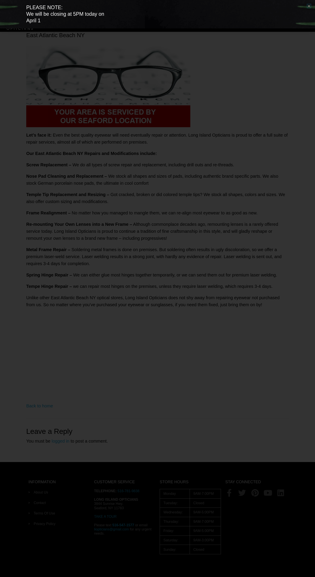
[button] (309, 6)
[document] (157, 288)
